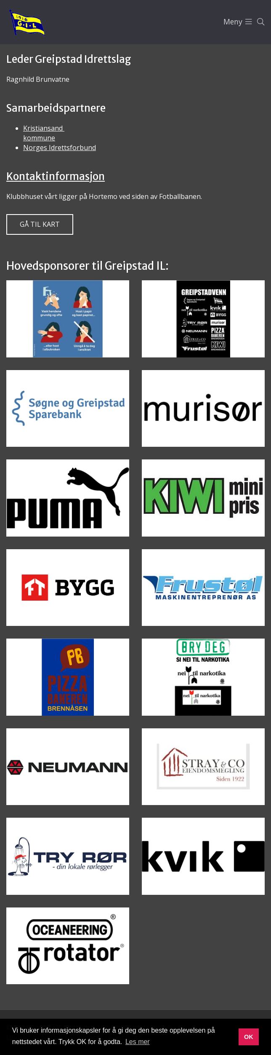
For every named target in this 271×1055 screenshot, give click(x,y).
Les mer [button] (137, 1041)
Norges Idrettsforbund (59, 147)
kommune (39, 137)
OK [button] (248, 1037)
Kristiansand (43, 128)
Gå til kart (40, 224)
